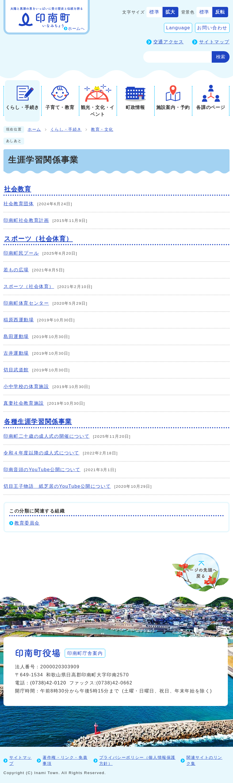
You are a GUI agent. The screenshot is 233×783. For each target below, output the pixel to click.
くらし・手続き (66, 129)
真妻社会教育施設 (23, 403)
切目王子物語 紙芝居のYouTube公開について (57, 486)
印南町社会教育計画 (26, 220)
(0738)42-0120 (48, 682)
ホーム (34, 129)
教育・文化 (102, 129)
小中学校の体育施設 (26, 386)
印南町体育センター (26, 303)
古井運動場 (16, 353)
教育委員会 (27, 523)
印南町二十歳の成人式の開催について (46, 436)
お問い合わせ (212, 27)
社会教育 (17, 189)
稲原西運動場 (18, 319)
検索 (220, 56)
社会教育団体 (18, 203)
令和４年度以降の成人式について (41, 452)
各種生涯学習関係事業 (38, 421)
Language (178, 27)
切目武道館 (16, 369)
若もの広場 (16, 269)
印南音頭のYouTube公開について (42, 469)
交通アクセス (168, 41)
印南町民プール (21, 253)
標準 (154, 11)
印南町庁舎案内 (85, 652)
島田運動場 (16, 336)
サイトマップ (214, 41)
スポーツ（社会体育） (38, 238)
